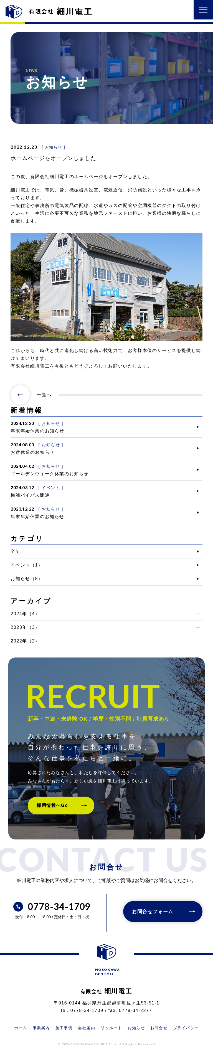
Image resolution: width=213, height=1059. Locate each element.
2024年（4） (25, 613)
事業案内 (41, 1028)
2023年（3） (25, 627)
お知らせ (136, 1028)
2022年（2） (25, 641)
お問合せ (159, 1028)
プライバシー (186, 1028)
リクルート (111, 1028)
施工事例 (64, 1028)
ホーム (20, 1028)
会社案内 (86, 1028)
